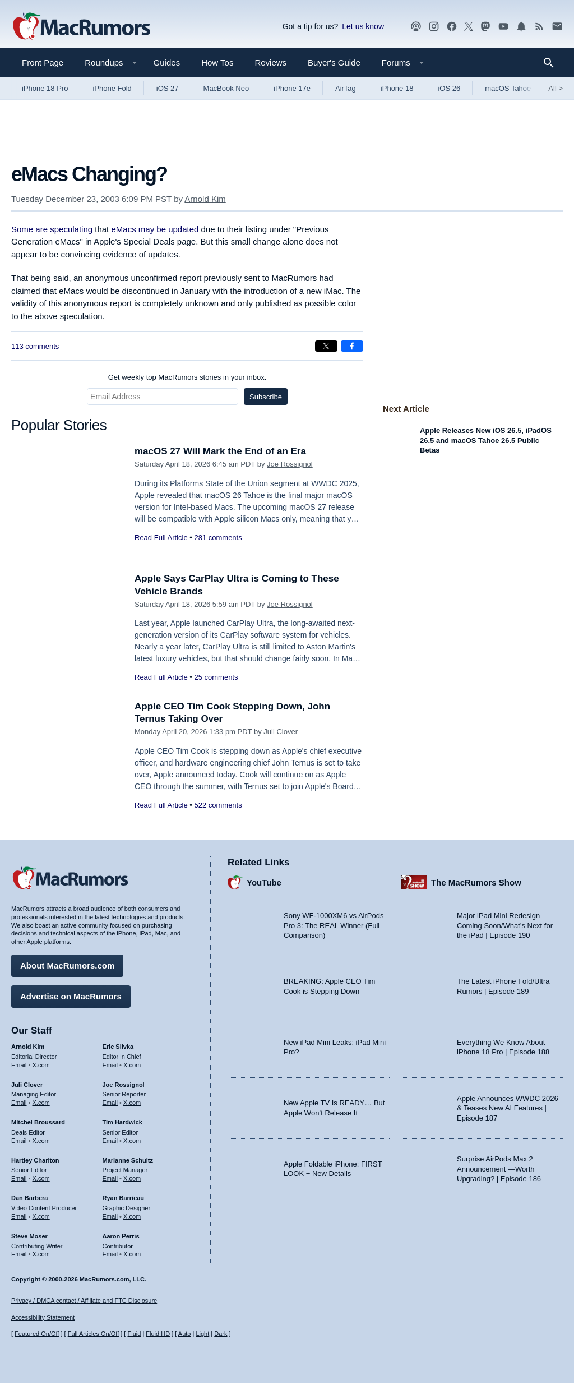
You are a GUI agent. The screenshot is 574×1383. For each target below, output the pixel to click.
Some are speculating (51, 229)
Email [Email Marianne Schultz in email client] (110, 1178)
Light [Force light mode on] (202, 1333)
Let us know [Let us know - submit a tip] (363, 26)
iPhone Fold (111, 88)
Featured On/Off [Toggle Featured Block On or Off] (37, 1333)
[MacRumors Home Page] (81, 27)
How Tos (217, 62)
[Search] (552, 62)
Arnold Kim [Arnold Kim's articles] (27, 1046)
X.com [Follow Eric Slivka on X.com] (132, 1065)
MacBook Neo (226, 88)
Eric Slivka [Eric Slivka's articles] (118, 1046)
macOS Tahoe (508, 88)
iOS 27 (167, 88)
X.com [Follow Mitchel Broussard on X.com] (41, 1140)
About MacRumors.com (67, 965)
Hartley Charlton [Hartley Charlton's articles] (35, 1160)
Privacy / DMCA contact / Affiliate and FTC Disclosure (84, 1300)
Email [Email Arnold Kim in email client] (19, 1065)
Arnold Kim (204, 199)
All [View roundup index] (555, 88)
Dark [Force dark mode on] (220, 1333)
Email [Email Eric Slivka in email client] (110, 1065)
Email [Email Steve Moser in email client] (19, 1254)
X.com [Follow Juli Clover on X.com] (41, 1102)
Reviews (270, 62)
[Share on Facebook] (352, 346)
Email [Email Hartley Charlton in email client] (19, 1178)
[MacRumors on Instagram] (433, 27)
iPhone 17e (292, 88)
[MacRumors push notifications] (521, 27)
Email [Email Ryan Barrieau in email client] (110, 1216)
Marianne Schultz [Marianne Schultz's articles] (128, 1160)
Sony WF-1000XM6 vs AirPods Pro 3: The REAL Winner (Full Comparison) (333, 925)
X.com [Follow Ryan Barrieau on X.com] (132, 1216)
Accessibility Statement (43, 1317)
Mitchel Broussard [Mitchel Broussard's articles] (38, 1122)
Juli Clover (280, 731)
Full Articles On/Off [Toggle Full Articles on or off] (93, 1333)
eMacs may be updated (154, 229)
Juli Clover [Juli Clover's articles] (27, 1084)
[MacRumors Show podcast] (416, 27)
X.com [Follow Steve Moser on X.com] (41, 1254)
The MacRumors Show (476, 882)
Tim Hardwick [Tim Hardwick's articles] (122, 1122)
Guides (167, 62)
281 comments (218, 537)
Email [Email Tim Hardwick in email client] (110, 1140)
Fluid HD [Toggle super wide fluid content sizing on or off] (158, 1333)
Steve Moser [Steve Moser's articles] (29, 1236)
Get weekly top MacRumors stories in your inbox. (187, 377)
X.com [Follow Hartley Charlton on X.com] (41, 1178)
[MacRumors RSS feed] (539, 27)
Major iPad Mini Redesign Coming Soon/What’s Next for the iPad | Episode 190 (505, 925)
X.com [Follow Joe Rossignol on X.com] (132, 1102)
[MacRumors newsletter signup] (557, 27)
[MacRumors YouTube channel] (503, 27)
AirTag (345, 88)
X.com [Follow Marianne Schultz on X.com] (132, 1178)
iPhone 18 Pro (45, 88)
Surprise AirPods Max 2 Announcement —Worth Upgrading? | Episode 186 (499, 1169)
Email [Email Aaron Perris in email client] (110, 1254)
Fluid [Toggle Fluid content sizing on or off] (134, 1333)
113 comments (35, 346)
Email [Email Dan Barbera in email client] (19, 1216)
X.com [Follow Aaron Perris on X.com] (132, 1254)
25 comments (216, 677)
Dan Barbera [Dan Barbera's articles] (29, 1198)
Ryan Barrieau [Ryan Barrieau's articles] (124, 1198)
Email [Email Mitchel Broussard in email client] (19, 1140)
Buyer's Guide (334, 62)
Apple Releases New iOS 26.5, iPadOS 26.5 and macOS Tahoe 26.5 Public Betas (486, 440)
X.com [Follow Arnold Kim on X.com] (41, 1065)
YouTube (264, 882)
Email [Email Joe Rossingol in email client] (110, 1102)
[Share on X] (326, 346)
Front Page (42, 62)
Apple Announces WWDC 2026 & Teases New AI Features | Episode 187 (507, 1108)
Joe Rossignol (290, 464)
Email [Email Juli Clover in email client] (19, 1102)
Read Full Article (161, 537)
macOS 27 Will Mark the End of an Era (220, 451)
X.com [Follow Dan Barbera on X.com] (41, 1216)
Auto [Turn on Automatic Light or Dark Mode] (184, 1333)
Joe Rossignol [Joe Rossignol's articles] (124, 1084)
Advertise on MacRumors (71, 996)
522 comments (218, 805)
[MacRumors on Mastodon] (485, 27)
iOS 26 (449, 88)
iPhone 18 (397, 88)
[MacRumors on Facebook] (451, 27)
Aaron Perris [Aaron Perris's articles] (121, 1236)
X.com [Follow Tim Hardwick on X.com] (132, 1140)
